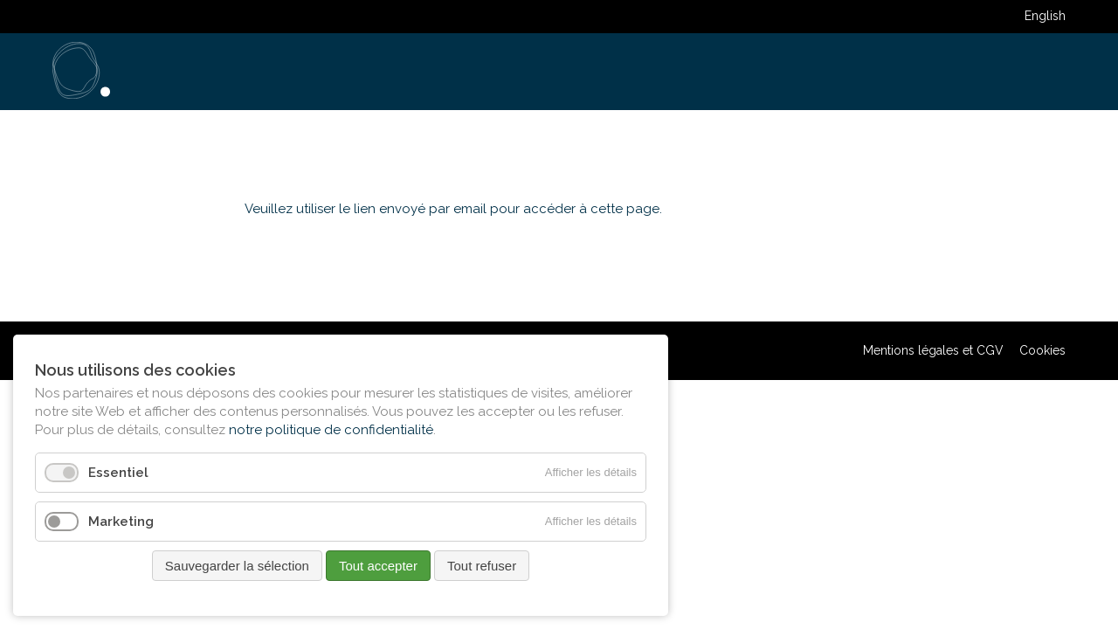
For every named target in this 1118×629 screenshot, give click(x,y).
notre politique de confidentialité (331, 430)
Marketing (121, 521)
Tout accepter (378, 565)
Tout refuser (481, 565)
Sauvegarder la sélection (237, 565)
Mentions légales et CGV (933, 350)
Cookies (1042, 350)
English (1045, 16)
